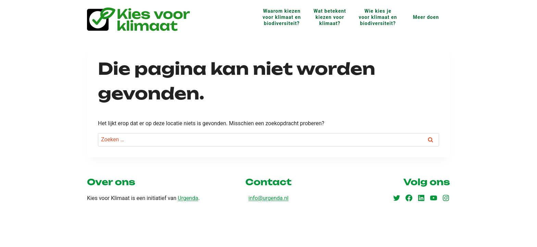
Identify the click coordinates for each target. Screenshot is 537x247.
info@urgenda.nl (269, 198)
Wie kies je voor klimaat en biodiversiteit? (378, 17)
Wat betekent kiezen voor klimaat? (330, 17)
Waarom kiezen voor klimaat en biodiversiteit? (282, 17)
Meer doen (426, 17)
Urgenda (188, 198)
